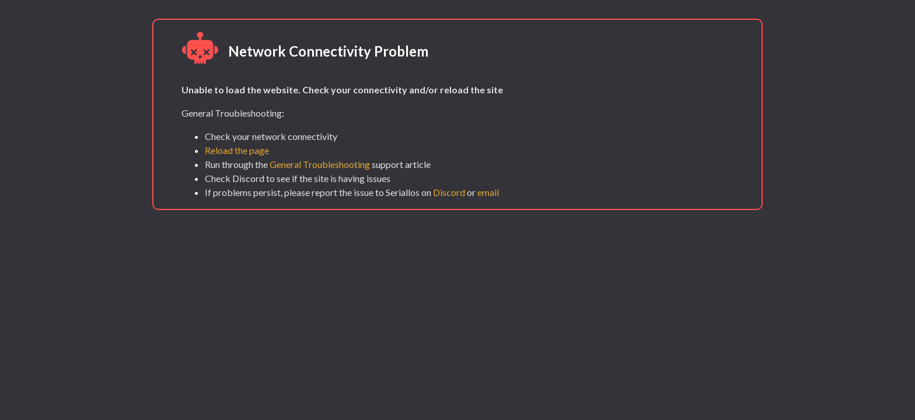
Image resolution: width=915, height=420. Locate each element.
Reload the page (237, 150)
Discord (449, 192)
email (488, 192)
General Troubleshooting (320, 164)
